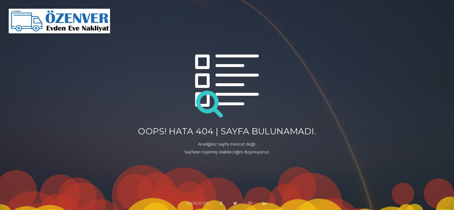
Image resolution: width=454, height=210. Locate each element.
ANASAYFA (197, 203)
